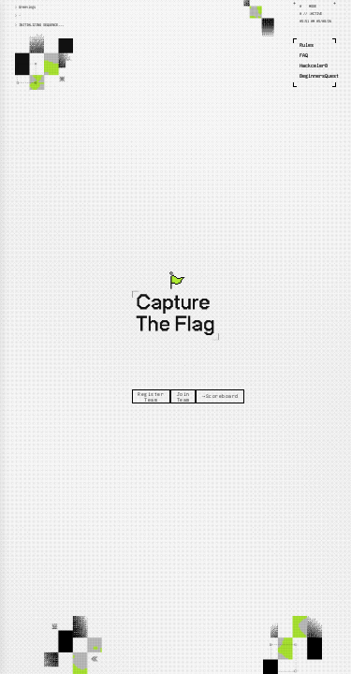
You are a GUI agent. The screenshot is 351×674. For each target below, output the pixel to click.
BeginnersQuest (319, 76)
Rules (307, 45)
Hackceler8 (314, 65)
